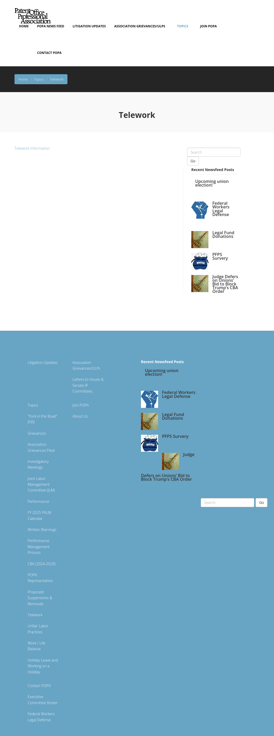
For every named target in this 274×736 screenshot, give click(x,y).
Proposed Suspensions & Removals (40, 597)
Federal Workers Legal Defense (220, 208)
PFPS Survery (220, 256)
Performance (38, 501)
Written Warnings (42, 529)
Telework (35, 614)
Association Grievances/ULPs (141, 26)
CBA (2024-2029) (42, 563)
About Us (80, 416)
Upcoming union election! (212, 183)
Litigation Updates (89, 26)
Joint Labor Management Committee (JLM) (41, 484)
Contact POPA (51, 53)
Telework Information (32, 148)
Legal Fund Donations (223, 234)
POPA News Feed (50, 26)
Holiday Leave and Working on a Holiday (43, 666)
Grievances (37, 433)
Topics (184, 26)
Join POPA (210, 26)
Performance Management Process (39, 546)
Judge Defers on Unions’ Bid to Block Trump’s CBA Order (225, 284)
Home (24, 26)
